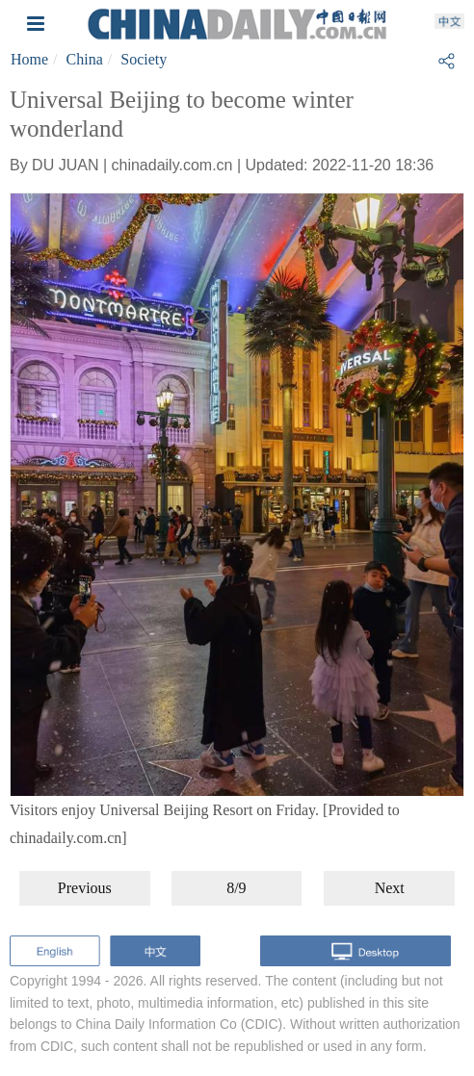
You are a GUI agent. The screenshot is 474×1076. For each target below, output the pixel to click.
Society (143, 59)
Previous (85, 888)
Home (29, 59)
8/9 (236, 888)
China (84, 59)
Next (390, 888)
